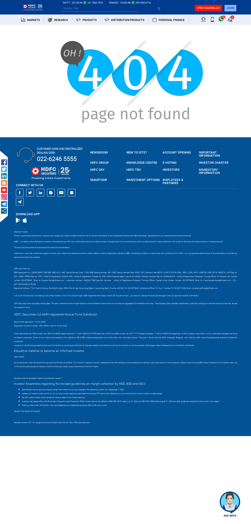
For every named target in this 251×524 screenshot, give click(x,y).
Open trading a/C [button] (208, 7)
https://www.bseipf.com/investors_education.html (33, 370)
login (230, 7)
